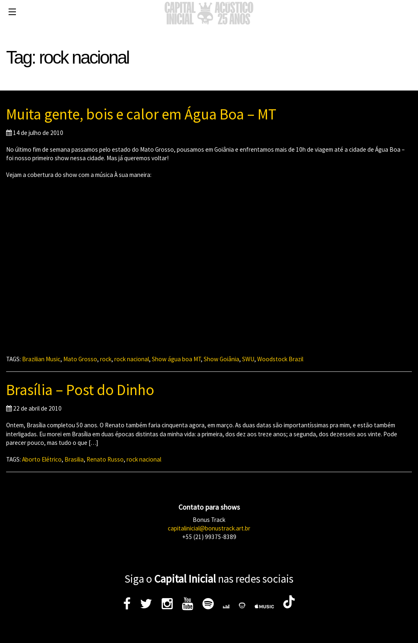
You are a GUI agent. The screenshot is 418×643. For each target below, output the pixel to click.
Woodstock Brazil (280, 359)
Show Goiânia (221, 359)
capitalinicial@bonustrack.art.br (209, 528)
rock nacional (131, 359)
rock (105, 359)
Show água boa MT (176, 359)
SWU (248, 359)
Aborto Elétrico (42, 459)
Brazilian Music (41, 359)
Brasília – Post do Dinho (80, 389)
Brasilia (74, 459)
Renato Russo (105, 459)
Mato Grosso (80, 359)
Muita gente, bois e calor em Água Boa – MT (141, 114)
